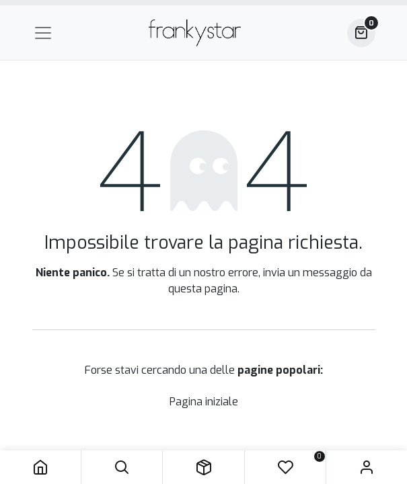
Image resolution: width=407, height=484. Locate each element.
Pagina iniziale (204, 402)
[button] (121, 467)
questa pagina (202, 289)
